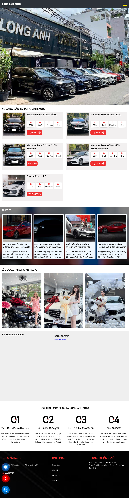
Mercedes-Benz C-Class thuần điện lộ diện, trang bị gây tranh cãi (48, 247)
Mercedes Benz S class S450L (42, 114)
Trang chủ (56, 465)
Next (126, 56)
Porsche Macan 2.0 (36, 176)
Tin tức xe (55, 475)
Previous (2, 56)
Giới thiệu (55, 470)
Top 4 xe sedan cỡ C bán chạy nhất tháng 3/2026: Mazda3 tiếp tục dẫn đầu (16, 247)
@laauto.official (60, 339)
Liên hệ (55, 481)
